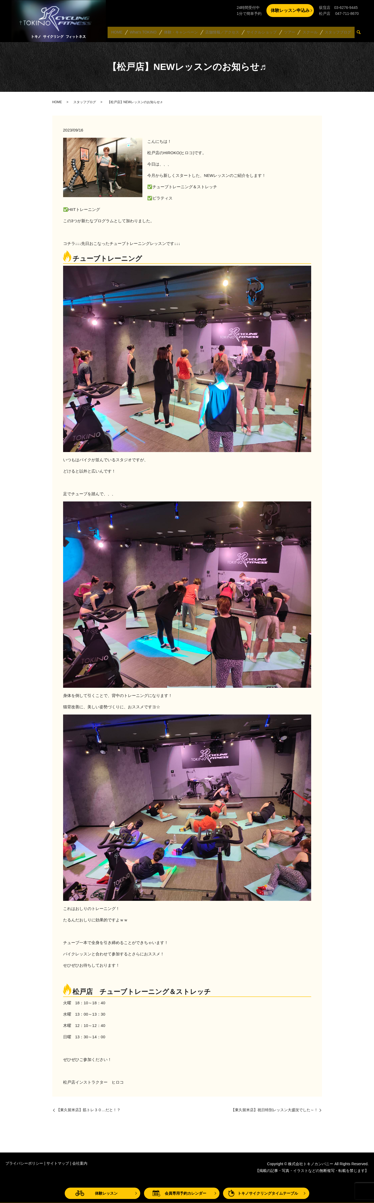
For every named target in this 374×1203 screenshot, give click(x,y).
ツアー (290, 33)
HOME (119, 33)
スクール (310, 33)
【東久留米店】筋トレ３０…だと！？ (88, 1110)
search (361, 34)
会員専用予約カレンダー (185, 1193)
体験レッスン (106, 1193)
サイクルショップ (263, 33)
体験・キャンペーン (183, 33)
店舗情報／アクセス (224, 33)
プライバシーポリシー (24, 1163)
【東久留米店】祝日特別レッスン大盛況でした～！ (274, 1110)
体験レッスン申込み (290, 10)
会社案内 (79, 1163)
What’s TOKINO (145, 33)
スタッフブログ (338, 33)
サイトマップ (57, 1163)
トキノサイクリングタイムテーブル (268, 1193)
